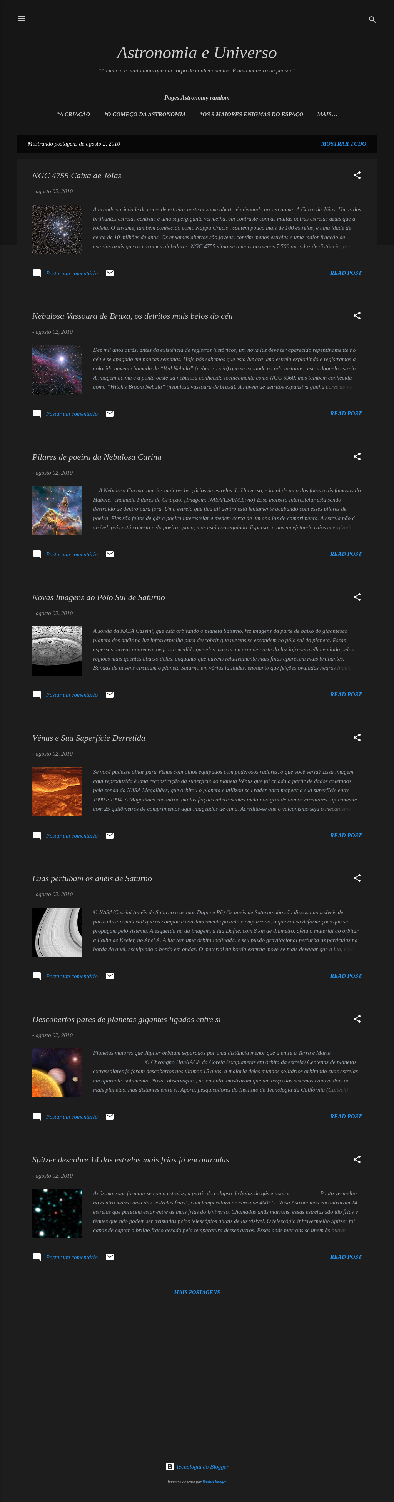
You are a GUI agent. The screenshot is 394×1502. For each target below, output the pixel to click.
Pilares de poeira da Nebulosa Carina (97, 457)
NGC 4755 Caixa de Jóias (76, 175)
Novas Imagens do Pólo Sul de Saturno (98, 597)
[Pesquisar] (372, 21)
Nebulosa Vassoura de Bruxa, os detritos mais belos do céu (132, 316)
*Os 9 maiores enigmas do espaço (251, 114)
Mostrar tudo (343, 143)
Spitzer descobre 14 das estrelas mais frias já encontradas (130, 1159)
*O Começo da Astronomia (145, 114)
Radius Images (214, 1482)
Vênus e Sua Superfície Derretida (88, 738)
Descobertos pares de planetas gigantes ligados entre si (126, 1019)
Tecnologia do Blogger (197, 1467)
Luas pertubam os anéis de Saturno (92, 878)
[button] (357, 176)
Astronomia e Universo (197, 52)
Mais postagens (197, 1292)
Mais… (327, 114)
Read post (346, 273)
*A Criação (73, 114)
